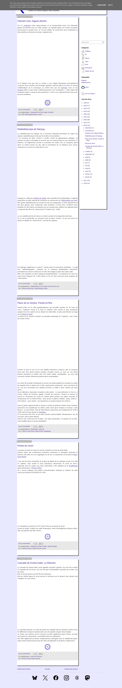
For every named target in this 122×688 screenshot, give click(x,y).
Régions (84, 80)
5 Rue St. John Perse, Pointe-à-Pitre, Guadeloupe (36, 431)
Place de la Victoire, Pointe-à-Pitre (35, 303)
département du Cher (37, 286)
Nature (87, 58)
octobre (88, 151)
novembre (88, 130)
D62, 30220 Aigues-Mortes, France (32, 114)
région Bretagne (52, 546)
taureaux (64, 88)
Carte (87, 87)
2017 (85, 180)
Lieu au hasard (90, 93)
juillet (87, 160)
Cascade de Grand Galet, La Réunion (37, 563)
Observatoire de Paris (69, 200)
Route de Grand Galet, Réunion (31, 658)
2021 (85, 117)
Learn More (101, 5)
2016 (85, 183)
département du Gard (37, 112)
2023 (85, 111)
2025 (85, 105)
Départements (85, 82)
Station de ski (89, 71)
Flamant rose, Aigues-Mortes (32, 21)
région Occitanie (48, 112)
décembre (88, 128)
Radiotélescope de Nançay (31, 129)
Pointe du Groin (26, 314)
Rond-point (88, 68)
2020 (85, 120)
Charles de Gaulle (39, 198)
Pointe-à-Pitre (36, 468)
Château (87, 51)
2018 (85, 125)
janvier (87, 177)
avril (86, 168)
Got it (110, 5)
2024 (85, 108)
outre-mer (41, 429)
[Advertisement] (91, 26)
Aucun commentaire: (24, 109)
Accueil (47, 669)
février (87, 174)
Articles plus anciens (71, 669)
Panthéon (42, 412)
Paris (86, 61)
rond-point (27, 25)
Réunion (39, 656)
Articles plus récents (23, 669)
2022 (85, 114)
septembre (89, 154)
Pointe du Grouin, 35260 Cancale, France (34, 548)
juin (86, 163)
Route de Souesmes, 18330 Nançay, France (35, 288)
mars (87, 171)
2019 (85, 122)
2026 (85, 103)
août (87, 157)
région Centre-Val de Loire (51, 286)
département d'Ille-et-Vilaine (39, 546)
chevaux (20, 90)
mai (86, 165)
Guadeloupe (34, 429)
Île (86, 54)
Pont (86, 64)
